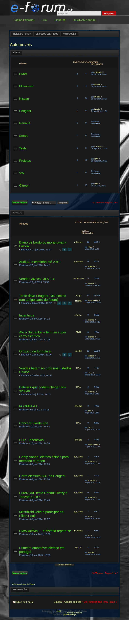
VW (21, 173)
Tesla (23, 148)
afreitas (78, 315)
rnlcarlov (78, 242)
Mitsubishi (26, 86)
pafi (89, 411)
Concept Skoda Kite (33, 423)
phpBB (58, 611)
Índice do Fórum (22, 34)
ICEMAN (98, 72)
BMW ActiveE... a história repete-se (45, 531)
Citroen (24, 185)
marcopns (78, 530)
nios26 (78, 351)
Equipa (58, 601)
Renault (24, 123)
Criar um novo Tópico (21, 202)
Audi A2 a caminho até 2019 (39, 262)
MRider (97, 85)
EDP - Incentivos (31, 440)
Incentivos (26, 315)
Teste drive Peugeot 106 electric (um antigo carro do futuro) (42, 298)
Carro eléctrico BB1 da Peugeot (42, 476)
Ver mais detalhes (64, 565)
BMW (23, 74)
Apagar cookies (72, 601)
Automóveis (69, 34)
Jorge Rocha (93, 300)
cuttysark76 (78, 278)
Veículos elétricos (47, 34)
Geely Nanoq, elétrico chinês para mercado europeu (44, 459)
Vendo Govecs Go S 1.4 (36, 279)
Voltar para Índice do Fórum (23, 584)
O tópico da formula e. (35, 351)
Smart (23, 135)
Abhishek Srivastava (74, 613)
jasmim (97, 109)
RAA (96, 159)
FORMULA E (28, 406)
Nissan (24, 98)
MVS (78, 332)
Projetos (25, 160)
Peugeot (25, 111)
